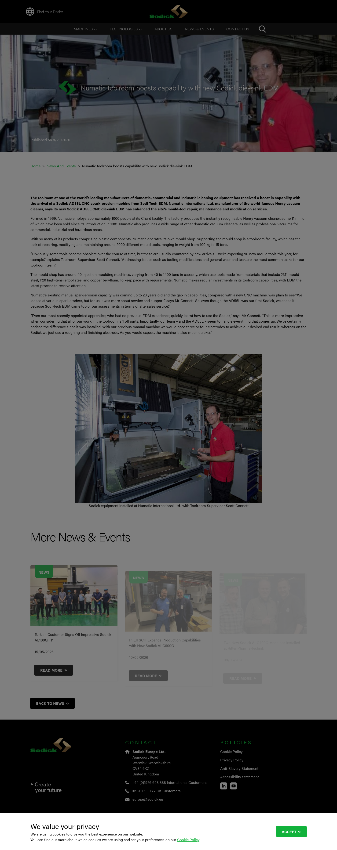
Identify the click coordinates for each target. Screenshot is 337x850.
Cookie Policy (188, 839)
